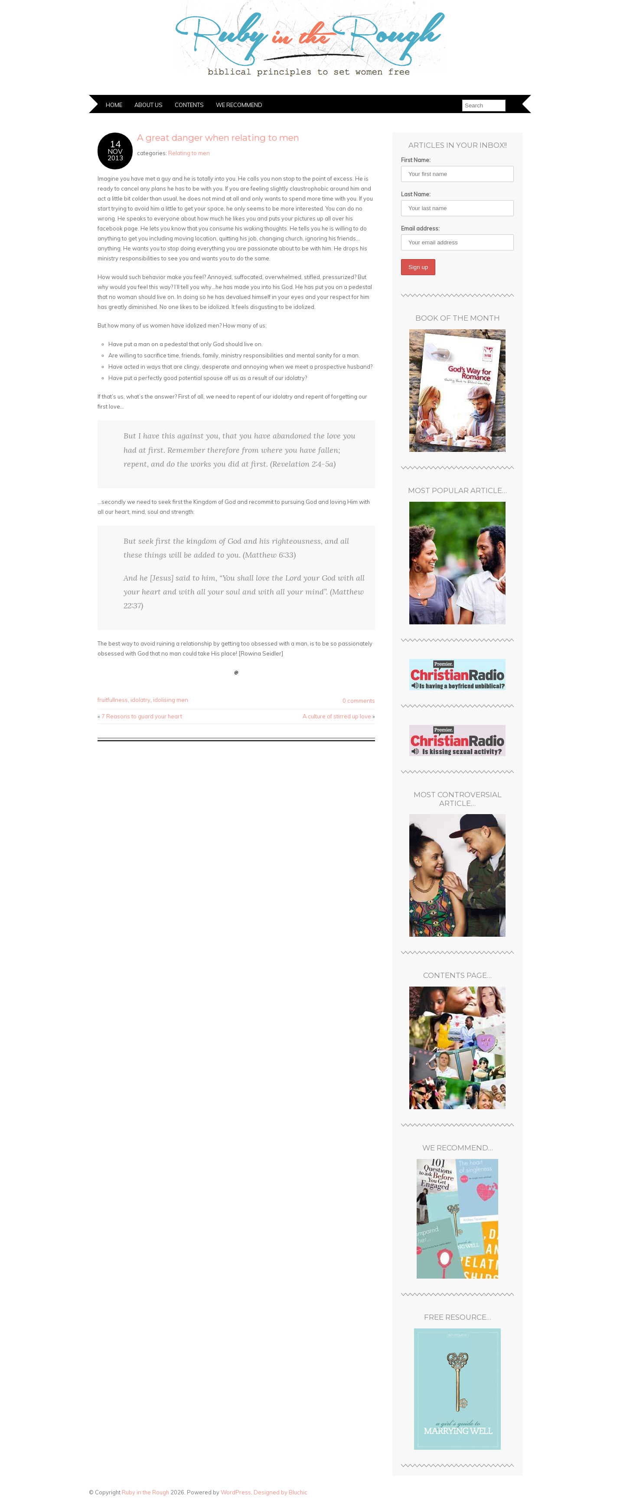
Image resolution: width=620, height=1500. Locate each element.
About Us (148, 104)
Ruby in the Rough (145, 1492)
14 (115, 143)
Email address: (420, 228)
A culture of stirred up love (337, 716)
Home (114, 104)
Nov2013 (115, 154)
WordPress (236, 1492)
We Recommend (239, 104)
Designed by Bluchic (280, 1492)
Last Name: (416, 194)
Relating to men (189, 152)
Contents (189, 104)
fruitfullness (113, 699)
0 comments (359, 700)
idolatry (140, 699)
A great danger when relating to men (218, 137)
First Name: (416, 159)
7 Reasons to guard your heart (141, 716)
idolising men (170, 699)
